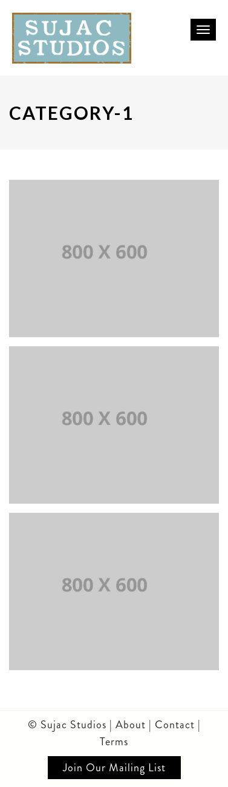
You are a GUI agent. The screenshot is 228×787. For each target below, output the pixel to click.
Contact (176, 725)
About (131, 725)
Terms (114, 741)
